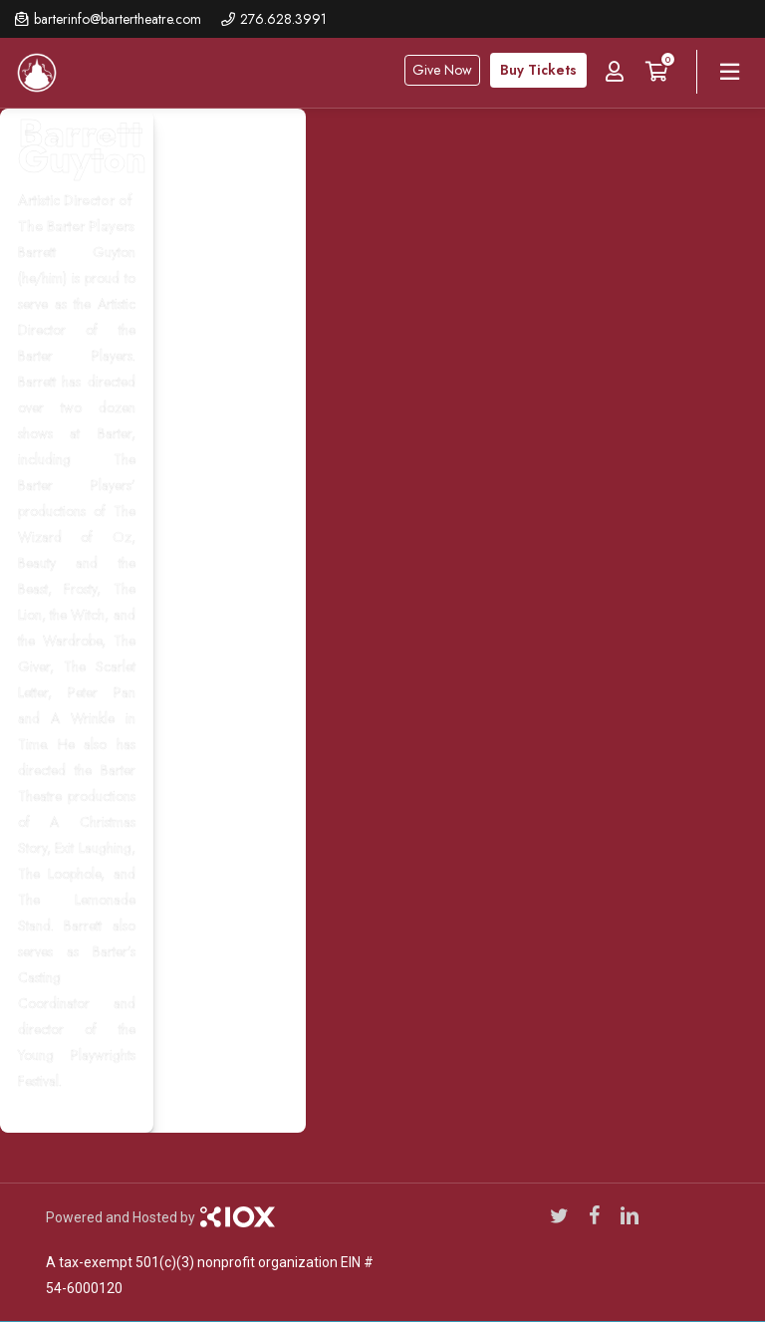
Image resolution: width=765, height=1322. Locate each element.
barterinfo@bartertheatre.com (117, 19)
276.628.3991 (283, 19)
